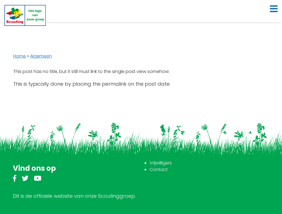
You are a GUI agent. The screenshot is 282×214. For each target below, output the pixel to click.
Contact (159, 169)
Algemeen (41, 56)
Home (19, 56)
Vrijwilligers (161, 163)
